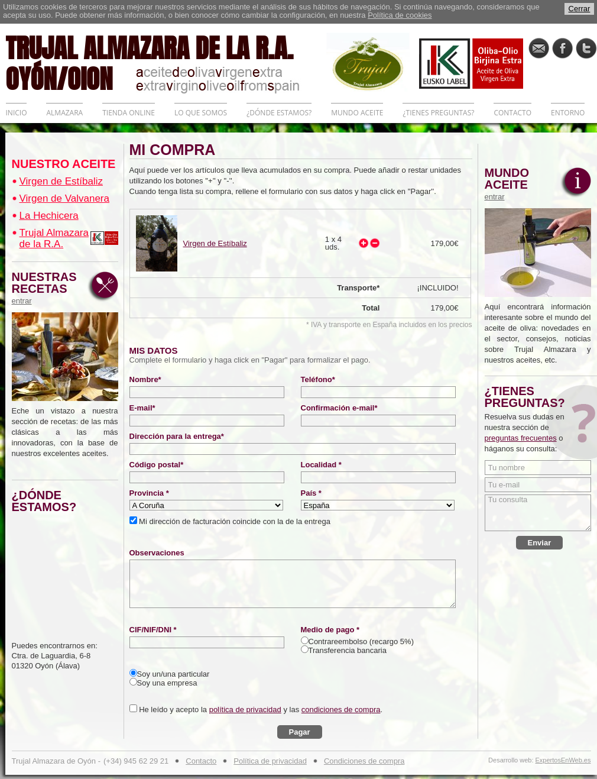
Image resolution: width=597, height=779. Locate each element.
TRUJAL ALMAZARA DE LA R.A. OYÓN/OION (166, 62)
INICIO (16, 113)
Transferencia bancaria (348, 650)
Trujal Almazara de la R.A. (54, 238)
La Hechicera (49, 215)
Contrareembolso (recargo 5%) (361, 641)
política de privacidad (245, 709)
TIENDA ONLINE (128, 113)
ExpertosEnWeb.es (563, 760)
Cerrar (579, 8)
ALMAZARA (64, 113)
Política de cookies (399, 15)
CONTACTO (512, 113)
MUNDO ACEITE (357, 113)
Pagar (299, 732)
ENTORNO (568, 113)
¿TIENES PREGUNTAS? (438, 113)
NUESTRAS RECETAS (47, 288)
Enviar (539, 542)
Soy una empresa (167, 682)
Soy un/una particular (173, 674)
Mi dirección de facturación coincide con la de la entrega (233, 521)
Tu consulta (538, 512)
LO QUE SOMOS (200, 113)
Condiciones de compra (364, 761)
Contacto (201, 761)
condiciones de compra (341, 709)
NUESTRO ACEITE (64, 164)
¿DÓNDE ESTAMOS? (279, 113)
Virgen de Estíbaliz (61, 181)
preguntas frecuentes (521, 438)
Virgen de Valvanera (64, 198)
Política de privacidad (270, 761)
